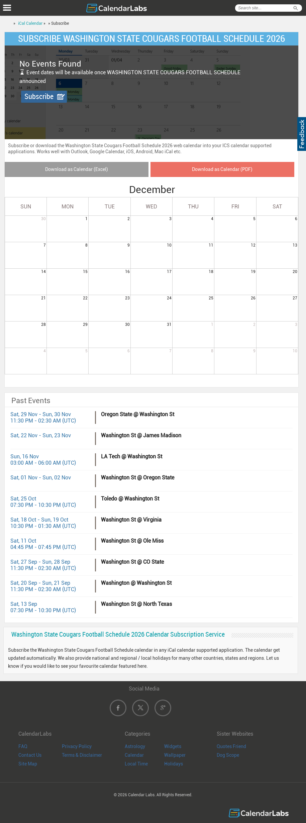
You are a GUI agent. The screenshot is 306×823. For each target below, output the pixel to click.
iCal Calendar (30, 23)
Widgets (172, 746)
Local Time (136, 763)
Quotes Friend (231, 746)
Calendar (134, 755)
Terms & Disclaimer (82, 755)
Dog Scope (228, 755)
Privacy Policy (77, 746)
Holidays (173, 763)
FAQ (22, 746)
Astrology (135, 746)
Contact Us (29, 755)
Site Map (27, 763)
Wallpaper (175, 755)
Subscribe (39, 96)
